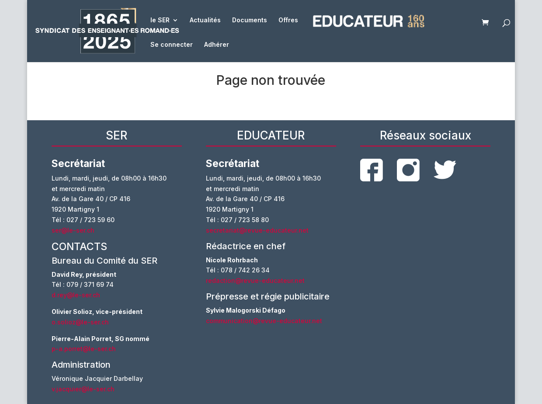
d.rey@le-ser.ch (76, 295)
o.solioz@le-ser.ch (80, 322)
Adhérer (216, 45)
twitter (445, 169)
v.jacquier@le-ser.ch (83, 389)
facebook (371, 170)
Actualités (205, 20)
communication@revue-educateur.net (264, 320)
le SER (160, 20)
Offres (288, 20)
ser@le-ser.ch (73, 230)
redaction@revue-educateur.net (255, 280)
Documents (249, 20)
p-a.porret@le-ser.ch (84, 348)
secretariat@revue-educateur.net (257, 230)
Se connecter (171, 45)
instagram (408, 170)
